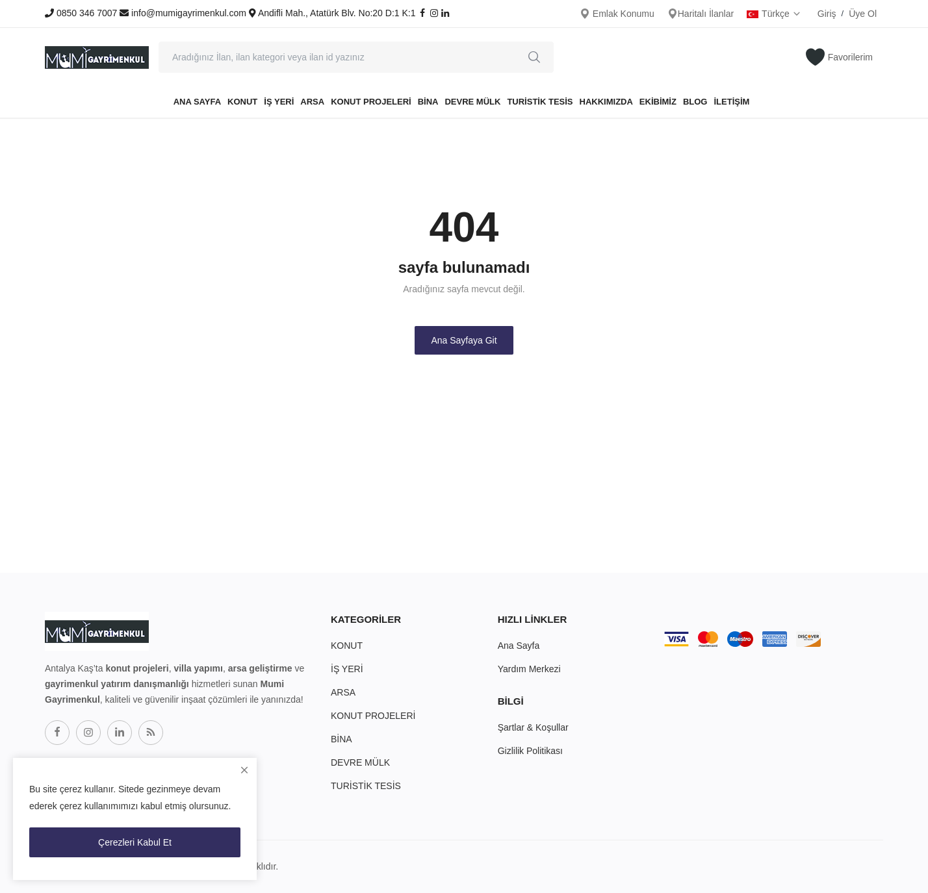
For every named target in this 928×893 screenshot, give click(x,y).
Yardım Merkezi (529, 669)
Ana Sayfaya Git (463, 340)
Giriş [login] (827, 13)
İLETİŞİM (731, 102)
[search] (534, 57)
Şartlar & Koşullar (533, 727)
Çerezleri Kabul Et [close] (135, 842)
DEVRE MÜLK (472, 102)
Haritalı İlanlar (700, 13)
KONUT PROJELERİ (371, 102)
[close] (244, 770)
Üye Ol (863, 13)
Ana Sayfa (197, 102)
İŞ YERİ (279, 102)
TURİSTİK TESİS (540, 102)
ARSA (312, 102)
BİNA (428, 102)
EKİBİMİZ (658, 102)
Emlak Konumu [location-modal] (617, 13)
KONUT (242, 102)
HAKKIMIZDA (606, 102)
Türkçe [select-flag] (774, 13)
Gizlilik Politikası (530, 751)
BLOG (695, 102)
